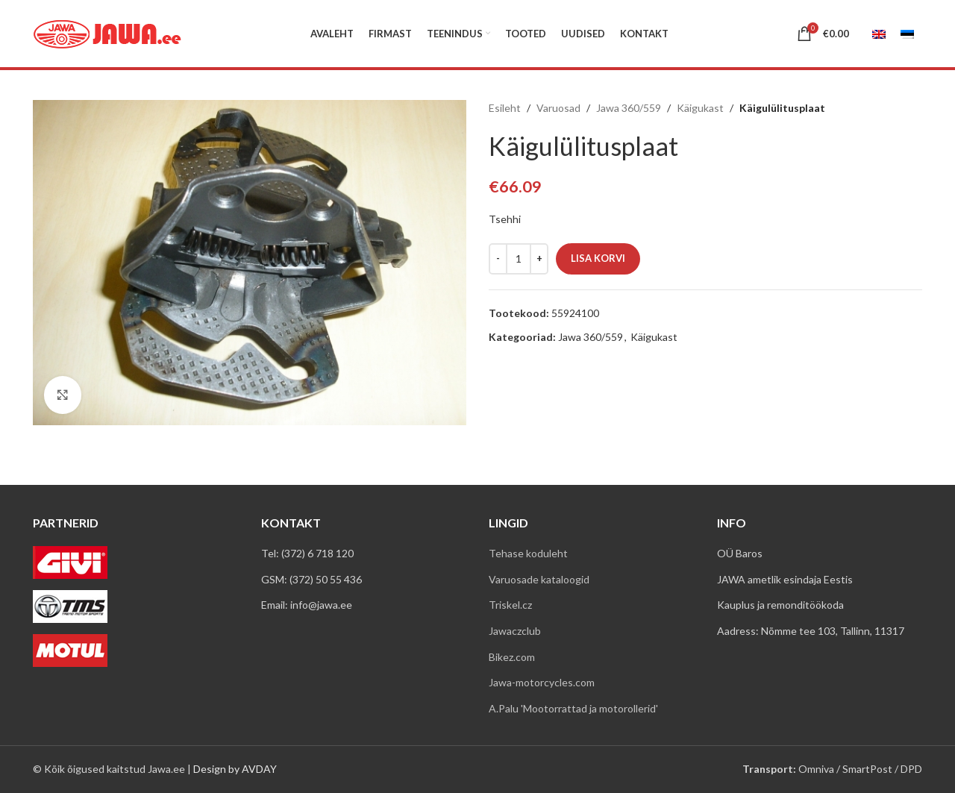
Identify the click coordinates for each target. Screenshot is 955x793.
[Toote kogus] (518, 259)
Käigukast (700, 107)
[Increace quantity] (539, 259)
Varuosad (558, 107)
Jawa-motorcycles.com (542, 682)
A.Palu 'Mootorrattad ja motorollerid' (573, 708)
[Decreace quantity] (498, 259)
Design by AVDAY (235, 768)
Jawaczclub (515, 630)
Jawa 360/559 (628, 107)
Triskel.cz (510, 604)
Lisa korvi (598, 258)
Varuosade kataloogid (539, 579)
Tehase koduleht (528, 553)
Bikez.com (512, 657)
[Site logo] (107, 32)
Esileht (505, 107)
